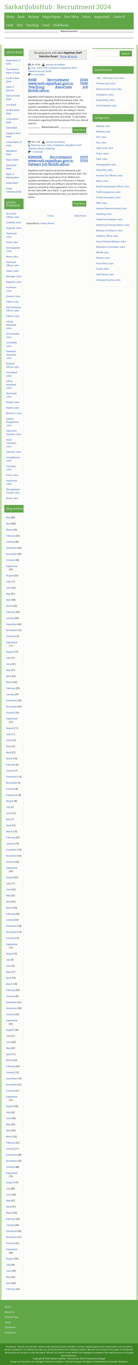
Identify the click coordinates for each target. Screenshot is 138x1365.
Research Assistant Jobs (11, 354)
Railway (33, 17)
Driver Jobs (12, 242)
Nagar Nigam (52, 17)
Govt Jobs (36, 68)
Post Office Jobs (105, 263)
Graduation (58, 145)
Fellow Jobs (12, 301)
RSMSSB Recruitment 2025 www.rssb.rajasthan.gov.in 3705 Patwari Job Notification (58, 161)
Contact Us (10, 1332)
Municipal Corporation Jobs (110, 247)
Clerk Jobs (101, 159)
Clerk (9, 25)
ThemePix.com (27, 1361)
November (11, 554)
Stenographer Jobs (106, 164)
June (8, 587)
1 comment (37, 151)
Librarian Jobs (13, 452)
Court (46, 25)
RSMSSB (50, 148)
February (10, 535)
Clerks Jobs (12, 271)
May (8, 517)
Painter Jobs (12, 407)
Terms (8, 1322)
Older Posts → (81, 215)
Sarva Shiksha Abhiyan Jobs (111, 241)
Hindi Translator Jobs (11, 443)
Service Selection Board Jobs (111, 208)
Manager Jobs (13, 276)
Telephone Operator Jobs (109, 219)
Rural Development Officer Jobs (112, 186)
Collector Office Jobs (107, 236)
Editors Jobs (12, 316)
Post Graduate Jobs (106, 105)
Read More (79, 130)
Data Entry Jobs (104, 170)
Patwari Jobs (103, 258)
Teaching (32, 25)
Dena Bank (11, 127)
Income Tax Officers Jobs (109, 175)
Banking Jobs (103, 131)
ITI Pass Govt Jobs (105, 83)
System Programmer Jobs (12, 422)
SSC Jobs (101, 137)
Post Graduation (51, 68)
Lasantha (58, 1361)
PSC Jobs (101, 142)
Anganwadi (102, 17)
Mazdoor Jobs (14, 413)
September (12, 566)
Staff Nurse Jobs (105, 274)
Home (10, 17)
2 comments (37, 74)
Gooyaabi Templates (118, 1361)
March (9, 529)
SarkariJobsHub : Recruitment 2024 (57, 7)
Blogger (101, 1358)
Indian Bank (12, 183)
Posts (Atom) (47, 223)
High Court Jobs (104, 148)
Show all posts (68, 56)
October (10, 560)
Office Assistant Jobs (11, 384)
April (8, 523)
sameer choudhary (55, 64)
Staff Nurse (60, 25)
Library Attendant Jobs (11, 325)
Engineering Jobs (105, 100)
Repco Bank (12, 159)
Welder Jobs (12, 402)
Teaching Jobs (103, 214)
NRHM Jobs (102, 252)
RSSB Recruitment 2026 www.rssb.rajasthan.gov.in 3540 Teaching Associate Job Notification (58, 85)
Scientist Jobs (13, 222)
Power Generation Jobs (108, 197)
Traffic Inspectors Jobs (108, 192)
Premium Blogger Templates (78, 1361)
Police (86, 17)
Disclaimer (10, 1327)
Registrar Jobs (13, 282)
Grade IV (119, 17)
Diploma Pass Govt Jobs (109, 89)
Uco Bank (11, 104)
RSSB (48, 71)
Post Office (71, 17)
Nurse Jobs (12, 256)
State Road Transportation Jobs (112, 225)
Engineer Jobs (13, 228)
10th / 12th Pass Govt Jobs (110, 78)
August (10, 575)
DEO (20, 25)
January (10, 541)
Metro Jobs (102, 181)
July (8, 581)
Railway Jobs (103, 126)
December (11, 548)
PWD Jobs (101, 203)
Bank (21, 17)
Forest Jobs (102, 268)
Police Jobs (12, 475)
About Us (10, 1312)
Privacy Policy (12, 1317)
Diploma (35, 145)
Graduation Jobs (105, 94)
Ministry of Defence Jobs (109, 230)
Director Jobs (13, 296)
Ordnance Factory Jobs (108, 280)
